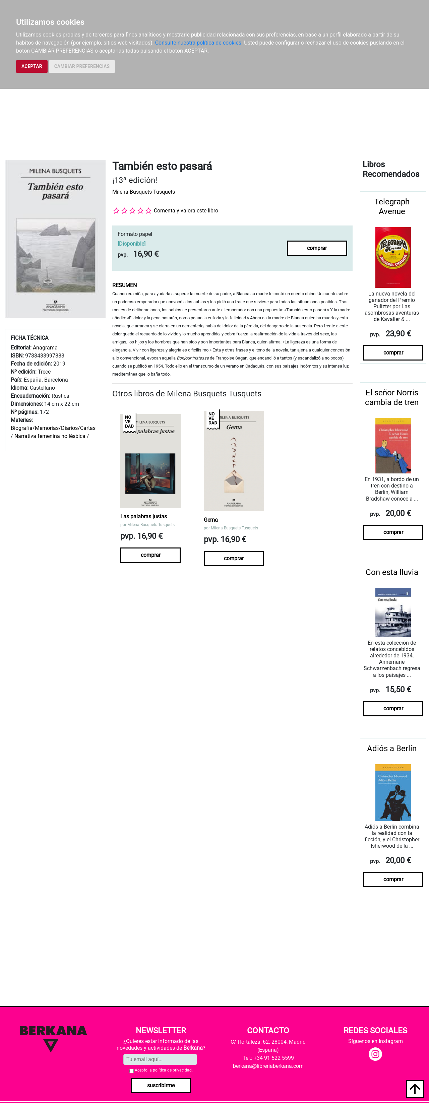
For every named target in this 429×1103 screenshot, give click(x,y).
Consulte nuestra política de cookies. (199, 43)
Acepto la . (164, 1070)
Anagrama (45, 347)
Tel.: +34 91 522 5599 (268, 1058)
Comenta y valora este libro (186, 210)
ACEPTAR (31, 66)
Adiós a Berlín (392, 748)
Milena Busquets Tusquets (143, 192)
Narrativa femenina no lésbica (49, 436)
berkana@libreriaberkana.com (268, 1066)
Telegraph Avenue (392, 206)
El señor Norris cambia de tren (392, 397)
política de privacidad (172, 1070)
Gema (211, 520)
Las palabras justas (143, 516)
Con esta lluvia (392, 572)
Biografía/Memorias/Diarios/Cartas (53, 428)
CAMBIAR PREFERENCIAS (82, 66)
